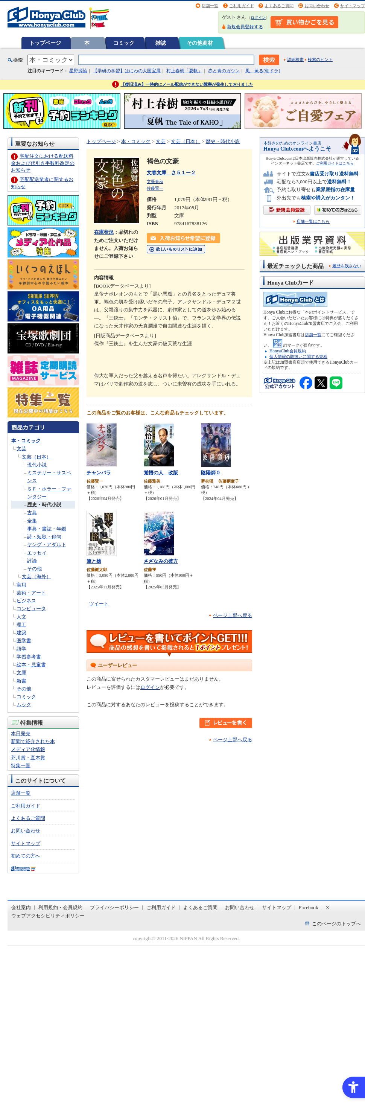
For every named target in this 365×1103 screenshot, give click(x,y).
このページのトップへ (336, 923)
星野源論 (78, 70)
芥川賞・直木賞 (28, 757)
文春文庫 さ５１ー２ (171, 172)
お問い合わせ (316, 5)
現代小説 (37, 465)
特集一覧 (20, 765)
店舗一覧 (210, 5)
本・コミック (26, 440)
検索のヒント (320, 59)
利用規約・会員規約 (60, 907)
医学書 (24, 640)
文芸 (21, 448)
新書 (21, 681)
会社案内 (21, 907)
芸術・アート (31, 593)
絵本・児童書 (31, 664)
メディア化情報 (28, 749)
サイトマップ (352, 5)
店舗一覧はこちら (313, 221)
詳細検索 (295, 59)
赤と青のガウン (224, 70)
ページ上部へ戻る (232, 615)
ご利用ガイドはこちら (335, 163)
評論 (32, 561)
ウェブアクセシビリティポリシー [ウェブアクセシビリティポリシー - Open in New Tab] (48, 916)
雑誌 (160, 43)
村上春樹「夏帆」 (184, 70)
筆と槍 (94, 561)
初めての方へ (25, 856)
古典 (32, 512)
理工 (21, 625)
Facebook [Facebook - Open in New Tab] (308, 907)
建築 (21, 632)
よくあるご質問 (279, 5)
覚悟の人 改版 (161, 472)
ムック (24, 704)
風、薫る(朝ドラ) (262, 70)
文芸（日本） (36, 457)
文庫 (21, 672)
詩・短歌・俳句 (44, 536)
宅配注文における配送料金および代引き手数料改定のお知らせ (43, 162)
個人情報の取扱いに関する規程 (298, 356)
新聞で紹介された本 (33, 741)
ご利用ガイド (241, 5)
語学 (21, 649)
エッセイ (37, 553)
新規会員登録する (245, 26)
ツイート (99, 603)
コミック (123, 43)
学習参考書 (29, 657)
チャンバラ (99, 472)
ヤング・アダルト (46, 544)
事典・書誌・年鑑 (46, 529)
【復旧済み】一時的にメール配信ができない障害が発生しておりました (187, 84)
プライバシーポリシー (114, 907)
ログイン (258, 17)
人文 (21, 617)
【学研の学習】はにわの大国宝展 (127, 70)
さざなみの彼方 (161, 561)
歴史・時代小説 (44, 504)
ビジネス (26, 600)
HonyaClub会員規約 (287, 351)
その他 (34, 568)
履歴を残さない (346, 266)
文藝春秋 (155, 181)
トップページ (45, 43)
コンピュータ (31, 608)
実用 (21, 585)
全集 (32, 521)
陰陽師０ (211, 472)
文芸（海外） (36, 576)
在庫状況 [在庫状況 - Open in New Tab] (104, 232)
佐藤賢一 (155, 188)
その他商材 (200, 43)
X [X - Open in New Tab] (328, 907)
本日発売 (20, 733)
